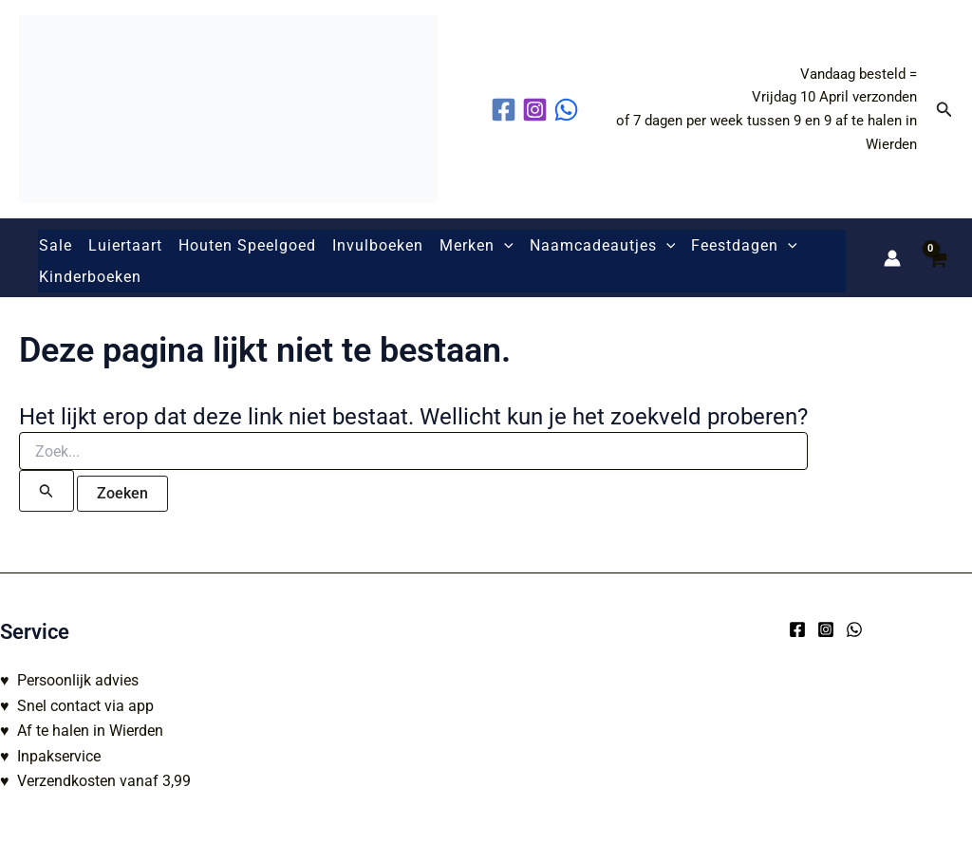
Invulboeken (377, 245)
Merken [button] (476, 246)
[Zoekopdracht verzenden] (46, 491)
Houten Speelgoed (247, 245)
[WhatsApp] (854, 629)
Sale (55, 245)
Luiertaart (125, 245)
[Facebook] (797, 629)
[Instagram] (825, 629)
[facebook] (506, 109)
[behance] (569, 109)
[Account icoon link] (892, 258)
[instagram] (537, 109)
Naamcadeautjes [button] (603, 246)
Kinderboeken (90, 277)
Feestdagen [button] (744, 246)
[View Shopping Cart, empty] (936, 257)
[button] (944, 110)
